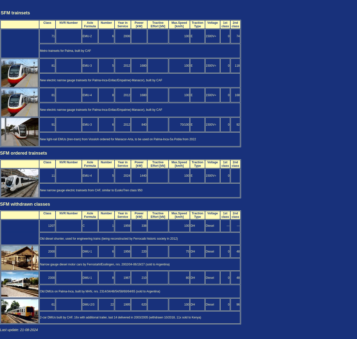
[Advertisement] (327, 8)
